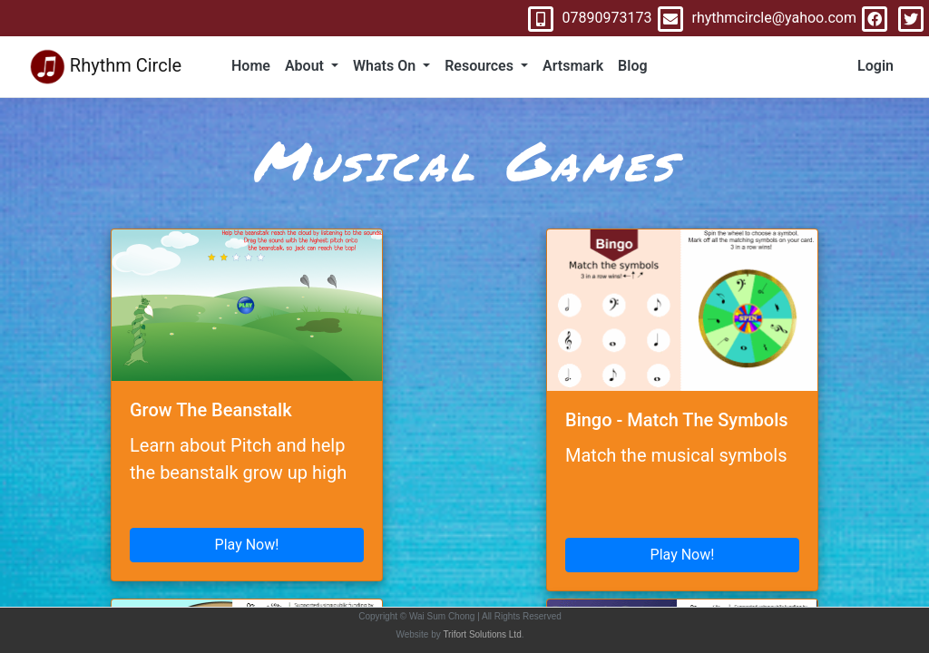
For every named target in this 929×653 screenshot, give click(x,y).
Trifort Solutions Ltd (482, 634)
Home (250, 65)
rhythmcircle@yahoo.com (754, 17)
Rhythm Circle (105, 66)
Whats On (386, 65)
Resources (481, 65)
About (306, 65)
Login (875, 65)
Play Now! (247, 544)
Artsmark (573, 65)
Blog (632, 65)
